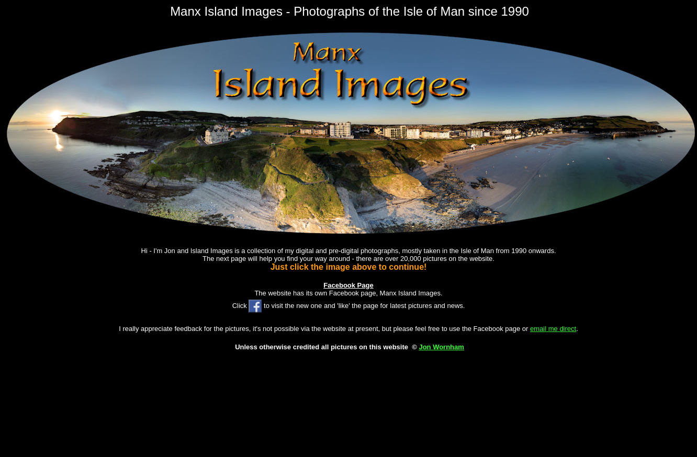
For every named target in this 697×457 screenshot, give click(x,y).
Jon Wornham (441, 347)
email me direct (553, 329)
